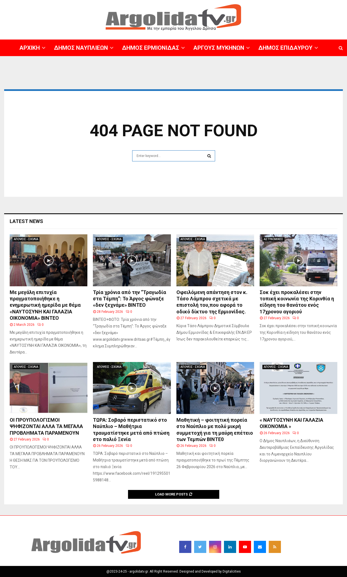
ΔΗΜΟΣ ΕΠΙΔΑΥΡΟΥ (285, 47)
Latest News (26, 221)
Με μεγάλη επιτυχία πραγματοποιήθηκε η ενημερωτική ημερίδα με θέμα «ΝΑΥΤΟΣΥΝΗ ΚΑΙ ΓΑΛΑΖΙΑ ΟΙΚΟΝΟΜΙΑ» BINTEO (45, 305)
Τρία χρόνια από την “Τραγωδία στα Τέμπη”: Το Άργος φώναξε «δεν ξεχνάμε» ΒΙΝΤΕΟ (129, 298)
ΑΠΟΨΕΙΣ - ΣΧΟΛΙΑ (26, 239)
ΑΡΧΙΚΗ (29, 47)
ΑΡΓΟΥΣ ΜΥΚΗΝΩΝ (218, 47)
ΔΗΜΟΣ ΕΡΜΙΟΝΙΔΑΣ (150, 47)
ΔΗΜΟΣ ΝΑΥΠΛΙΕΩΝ (81, 47)
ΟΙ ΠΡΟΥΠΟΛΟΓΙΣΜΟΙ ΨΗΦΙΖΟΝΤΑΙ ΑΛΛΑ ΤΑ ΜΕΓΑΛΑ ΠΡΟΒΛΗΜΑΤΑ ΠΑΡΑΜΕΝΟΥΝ (46, 426)
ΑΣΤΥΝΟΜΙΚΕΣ (273, 239)
